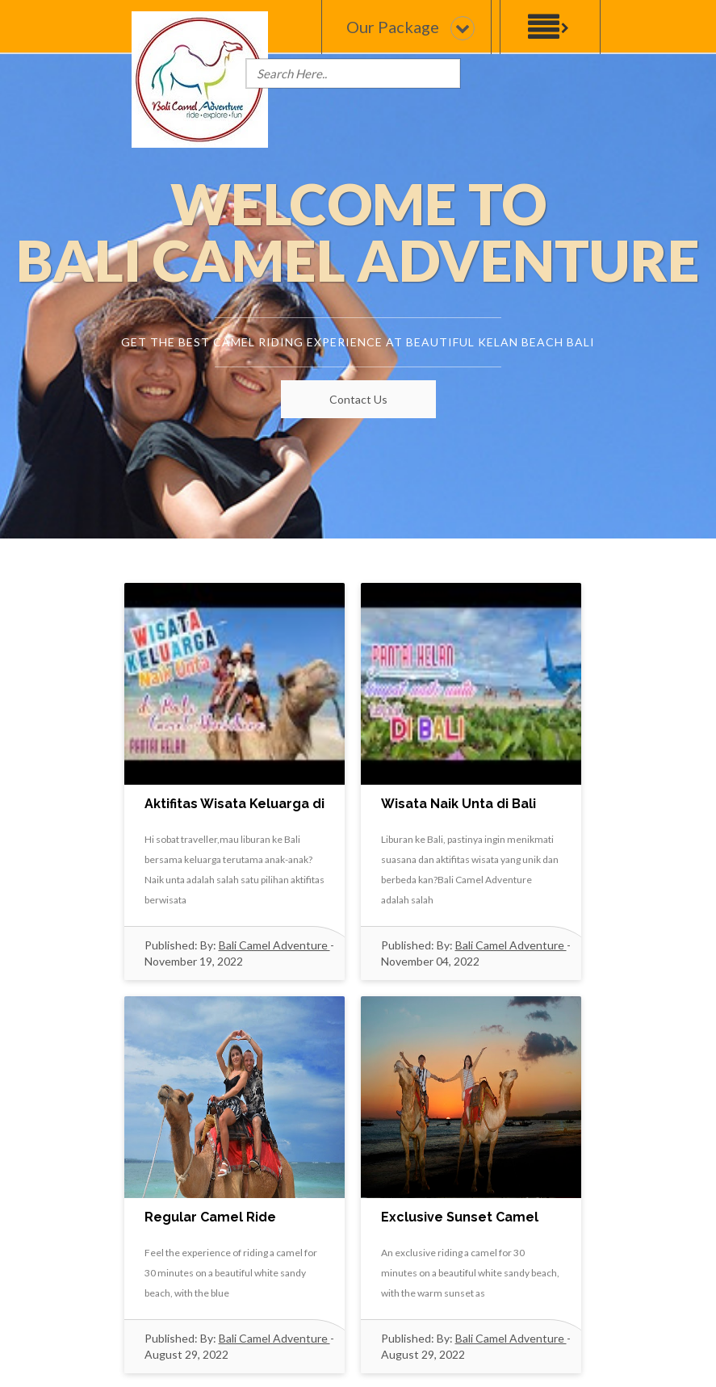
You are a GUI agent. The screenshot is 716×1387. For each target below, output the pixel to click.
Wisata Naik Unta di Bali (458, 803)
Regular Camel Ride (210, 1217)
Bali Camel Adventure (274, 945)
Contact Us (358, 399)
